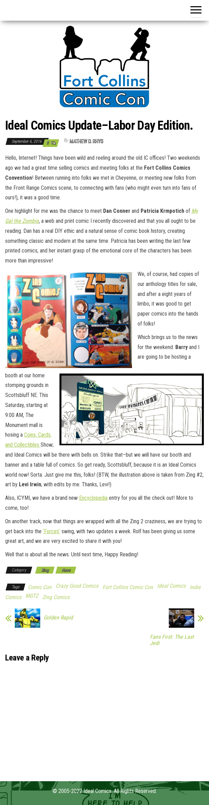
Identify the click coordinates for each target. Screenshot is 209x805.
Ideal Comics (171, 586)
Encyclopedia (93, 498)
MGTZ (31, 596)
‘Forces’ (51, 531)
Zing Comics (55, 597)
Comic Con (40, 587)
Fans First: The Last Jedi (172, 640)
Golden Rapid (58, 618)
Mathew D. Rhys (86, 141)
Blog (44, 570)
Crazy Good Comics (77, 586)
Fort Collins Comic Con (127, 587)
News (66, 570)
